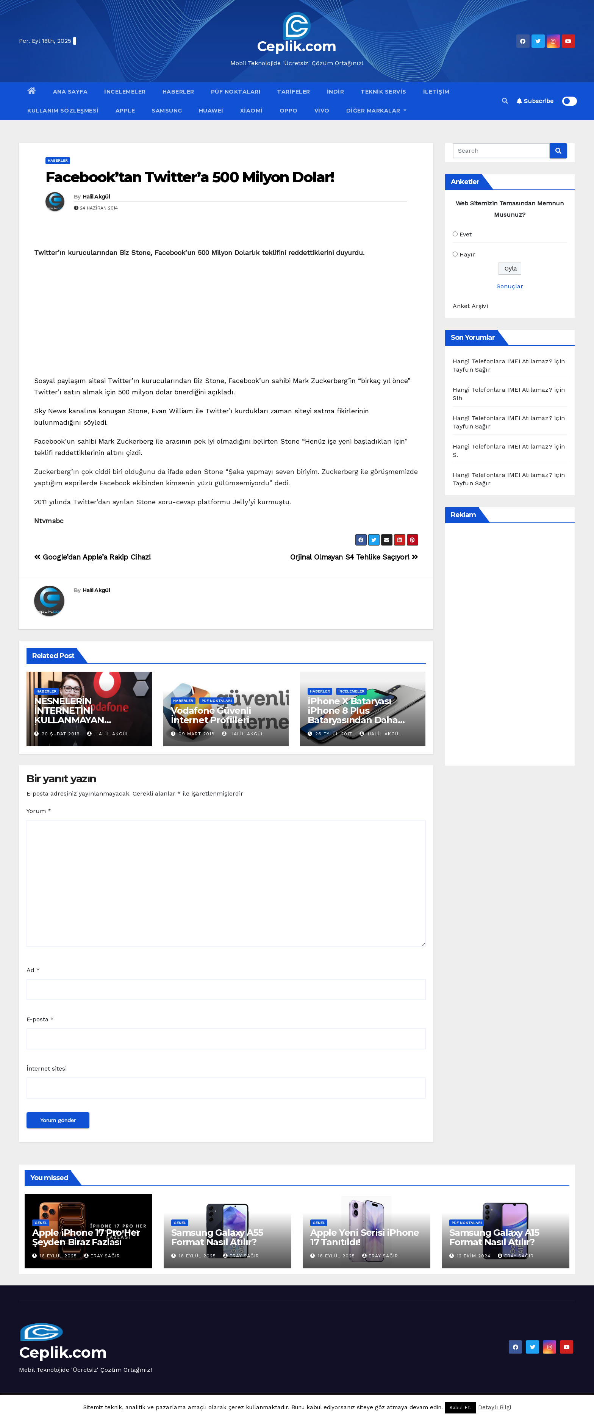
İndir (335, 91)
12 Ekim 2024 (474, 1256)
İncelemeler (125, 91)
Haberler (178, 91)
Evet (466, 234)
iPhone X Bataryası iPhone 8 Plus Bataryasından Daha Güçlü (352, 715)
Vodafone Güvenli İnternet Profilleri (211, 715)
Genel (40, 1223)
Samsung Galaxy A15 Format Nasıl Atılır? (494, 1237)
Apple (125, 110)
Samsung (167, 110)
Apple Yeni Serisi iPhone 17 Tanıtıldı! (364, 1237)
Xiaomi (251, 110)
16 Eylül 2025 (59, 1256)
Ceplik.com (296, 46)
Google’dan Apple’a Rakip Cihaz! (92, 557)
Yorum (39, 811)
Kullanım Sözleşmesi (63, 110)
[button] (505, 101)
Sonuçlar (510, 286)
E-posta (40, 1019)
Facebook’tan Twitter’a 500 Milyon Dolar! (189, 177)
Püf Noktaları (236, 91)
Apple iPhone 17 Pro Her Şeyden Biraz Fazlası (86, 1237)
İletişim (436, 91)
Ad (33, 970)
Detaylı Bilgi (494, 1407)
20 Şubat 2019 (61, 733)
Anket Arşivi (470, 306)
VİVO (322, 110)
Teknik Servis (383, 91)
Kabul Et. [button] (460, 1407)
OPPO (289, 110)
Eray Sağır (102, 1256)
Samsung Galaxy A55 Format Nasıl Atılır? (217, 1237)
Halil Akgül (96, 196)
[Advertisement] (226, 319)
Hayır (467, 254)
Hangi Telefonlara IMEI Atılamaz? (502, 361)
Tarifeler (293, 91)
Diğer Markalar (376, 110)
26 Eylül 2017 (333, 733)
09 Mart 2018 (196, 733)
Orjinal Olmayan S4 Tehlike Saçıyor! (354, 557)
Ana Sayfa (70, 91)
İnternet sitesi (47, 1068)
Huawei (211, 110)
